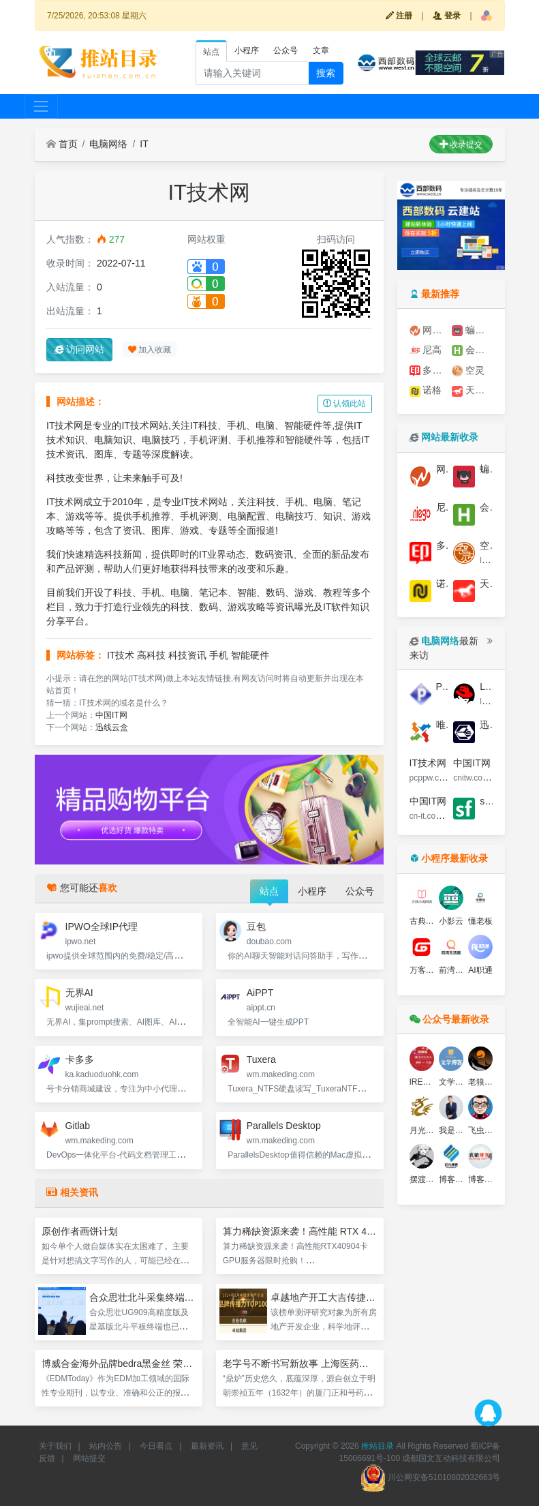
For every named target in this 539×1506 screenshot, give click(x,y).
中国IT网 (111, 715)
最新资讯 (207, 1446)
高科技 (151, 655)
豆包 (256, 926)
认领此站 (344, 403)
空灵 (468, 370)
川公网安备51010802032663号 (430, 1477)
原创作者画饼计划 (80, 1231)
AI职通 (480, 970)
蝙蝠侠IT (472, 330)
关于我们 (55, 1446)
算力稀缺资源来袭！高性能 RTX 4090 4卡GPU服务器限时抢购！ (360, 1231)
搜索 (325, 72)
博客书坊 (455, 1179)
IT (144, 143)
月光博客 (426, 1130)
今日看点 (156, 1446)
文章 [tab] (321, 50)
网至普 (430, 330)
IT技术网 (428, 762)
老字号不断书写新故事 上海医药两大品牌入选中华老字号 (343, 1363)
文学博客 (455, 1082)
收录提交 (461, 144)
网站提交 (89, 1458)
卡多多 (79, 1059)
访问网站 (80, 349)
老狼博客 (484, 1082)
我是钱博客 (459, 1130)
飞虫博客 (484, 1130)
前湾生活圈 (459, 970)
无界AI (79, 992)
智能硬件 (250, 655)
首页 (62, 143)
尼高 (426, 350)
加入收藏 (149, 350)
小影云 (451, 921)
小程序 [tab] (246, 50)
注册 (399, 15)
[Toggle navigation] (41, 106)
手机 (218, 655)
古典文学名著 (434, 921)
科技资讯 (187, 655)
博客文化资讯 (492, 1179)
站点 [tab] (211, 52)
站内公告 (105, 1446)
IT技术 (120, 655)
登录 (447, 15)
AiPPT (260, 992)
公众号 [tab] (285, 50)
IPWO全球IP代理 (101, 926)
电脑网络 (108, 143)
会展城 (472, 350)
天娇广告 (472, 390)
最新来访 (444, 648)
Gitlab (78, 1125)
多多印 (430, 370)
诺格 (426, 390)
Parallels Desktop (284, 1125)
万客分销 (426, 970)
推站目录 (377, 1446)
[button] (486, 15)
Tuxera (261, 1059)
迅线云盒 (111, 727)
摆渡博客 (426, 1179)
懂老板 (480, 921)
